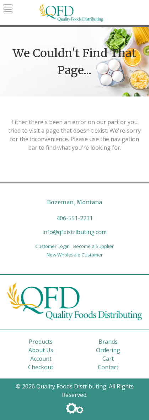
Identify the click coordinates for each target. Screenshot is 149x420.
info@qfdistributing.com (74, 232)
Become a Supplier (93, 246)
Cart (108, 359)
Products (41, 342)
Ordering (108, 350)
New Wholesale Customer (75, 255)
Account (41, 359)
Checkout (40, 367)
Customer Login (52, 246)
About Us (40, 350)
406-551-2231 (75, 218)
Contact (108, 367)
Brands (108, 342)
